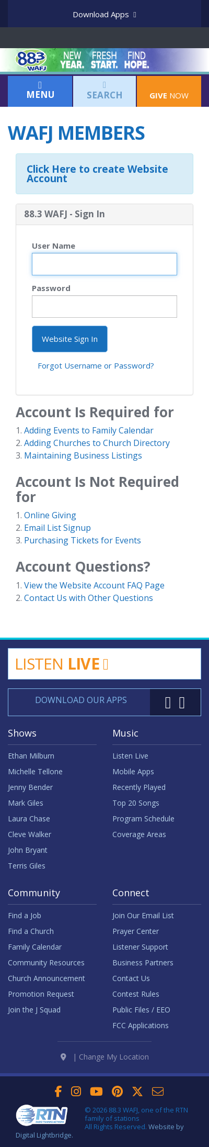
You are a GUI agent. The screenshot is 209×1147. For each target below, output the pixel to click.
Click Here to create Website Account (97, 173)
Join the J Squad (34, 1010)
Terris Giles (26, 866)
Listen (61, 663)
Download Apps (104, 14)
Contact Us (131, 978)
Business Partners (142, 962)
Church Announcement (46, 978)
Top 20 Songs (135, 803)
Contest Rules (135, 994)
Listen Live (130, 756)
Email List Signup (57, 527)
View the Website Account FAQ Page (94, 585)
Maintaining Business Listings (83, 455)
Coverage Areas (139, 834)
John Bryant (28, 850)
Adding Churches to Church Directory (97, 443)
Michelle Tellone (35, 771)
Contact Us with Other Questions (88, 598)
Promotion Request (41, 994)
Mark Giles (25, 803)
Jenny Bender (30, 787)
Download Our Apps (81, 700)
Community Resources (46, 962)
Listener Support (140, 947)
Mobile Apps (133, 771)
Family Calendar (35, 947)
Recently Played (139, 787)
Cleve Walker (29, 834)
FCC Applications (140, 1025)
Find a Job (24, 915)
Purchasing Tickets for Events (82, 540)
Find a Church (31, 931)
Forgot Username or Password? (96, 365)
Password (51, 288)
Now (169, 90)
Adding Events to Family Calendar (89, 430)
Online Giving (50, 515)
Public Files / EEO (141, 1010)
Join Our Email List (143, 915)
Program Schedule (143, 818)
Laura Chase (29, 818)
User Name (53, 245)
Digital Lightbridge (44, 1135)
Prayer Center (135, 931)
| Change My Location (105, 1057)
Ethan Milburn (31, 756)
